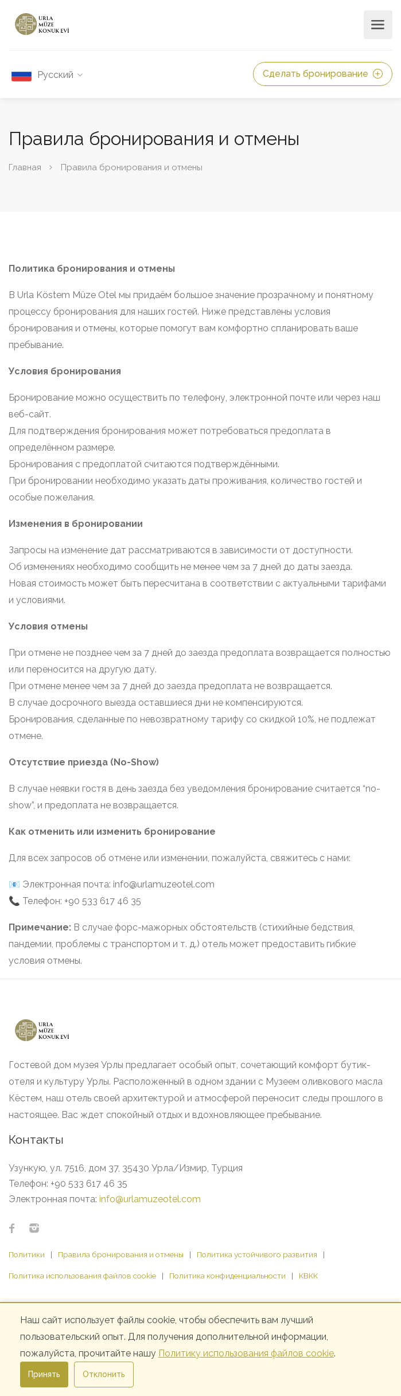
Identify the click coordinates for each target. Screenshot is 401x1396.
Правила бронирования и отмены (121, 1254)
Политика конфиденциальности (227, 1275)
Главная (25, 167)
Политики (27, 1254)
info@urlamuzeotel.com (150, 1199)
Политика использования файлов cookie (82, 1275)
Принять (44, 1374)
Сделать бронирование (323, 73)
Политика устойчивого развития (257, 1254)
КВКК (308, 1275)
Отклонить (104, 1374)
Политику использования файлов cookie (246, 1353)
